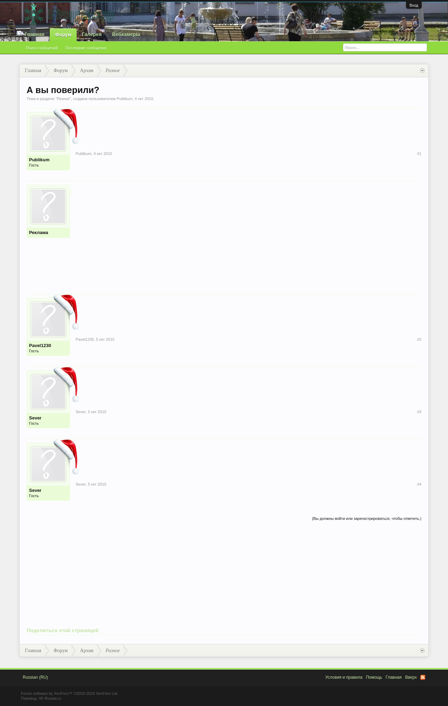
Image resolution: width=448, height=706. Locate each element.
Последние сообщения (85, 48)
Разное (63, 99)
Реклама (38, 232)
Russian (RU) (35, 677)
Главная (34, 34)
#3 (419, 412)
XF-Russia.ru (49, 698)
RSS (422, 677)
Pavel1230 (40, 345)
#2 (419, 339)
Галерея (92, 34)
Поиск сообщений (42, 48)
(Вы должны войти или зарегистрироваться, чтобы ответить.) (366, 518)
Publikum (124, 99)
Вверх (411, 677)
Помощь (374, 677)
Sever (35, 418)
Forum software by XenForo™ (69, 693)
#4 (419, 484)
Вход (414, 5)
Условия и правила (343, 677)
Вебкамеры (126, 34)
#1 (419, 153)
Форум (63, 34)
